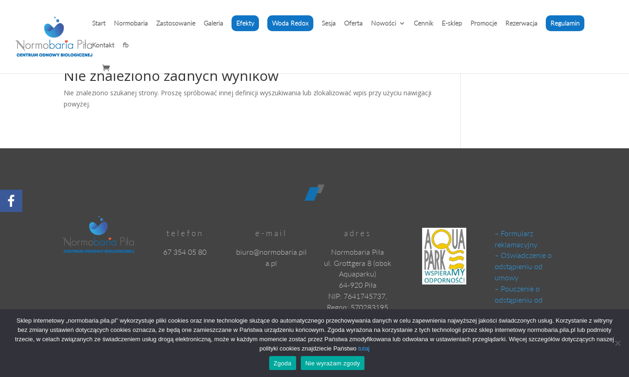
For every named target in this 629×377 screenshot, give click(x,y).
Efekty (245, 23)
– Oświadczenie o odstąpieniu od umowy (523, 266)
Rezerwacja (521, 23)
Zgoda (282, 363)
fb (125, 45)
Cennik (423, 23)
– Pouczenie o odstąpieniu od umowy (519, 299)
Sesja (329, 23)
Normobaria (131, 23)
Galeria (213, 23)
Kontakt (103, 45)
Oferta (353, 23)
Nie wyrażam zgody (332, 363)
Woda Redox (290, 23)
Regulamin (565, 23)
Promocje (483, 23)
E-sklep (452, 23)
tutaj (364, 348)
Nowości (383, 23)
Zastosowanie (175, 23)
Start (99, 23)
